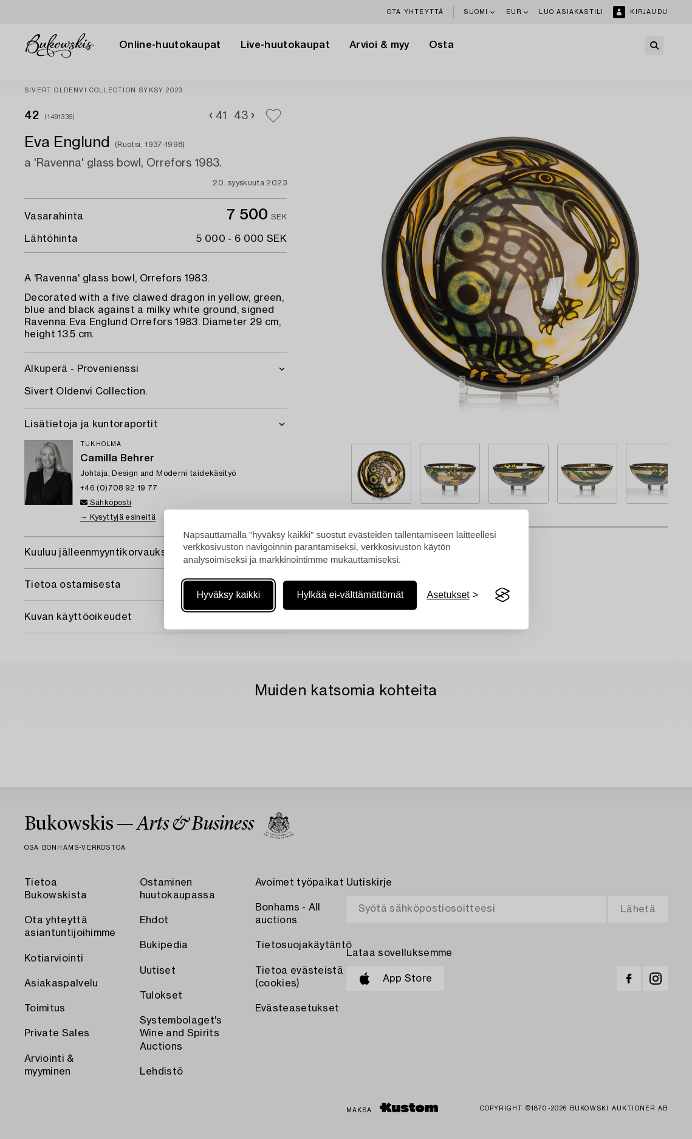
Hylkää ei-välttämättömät (349, 595)
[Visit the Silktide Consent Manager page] (502, 595)
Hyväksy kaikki (229, 595)
